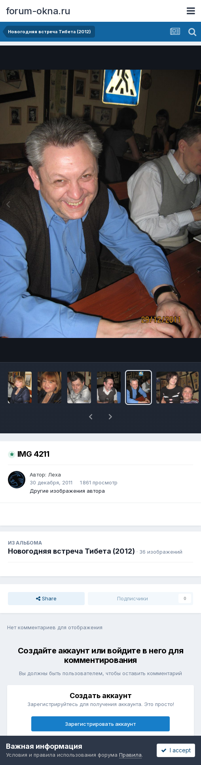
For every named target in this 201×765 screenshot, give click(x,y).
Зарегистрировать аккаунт (100, 724)
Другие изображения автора (67, 491)
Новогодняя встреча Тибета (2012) (71, 551)
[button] (90, 416)
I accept (176, 750)
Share (46, 598)
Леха (54, 474)
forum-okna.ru (38, 11)
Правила (130, 755)
